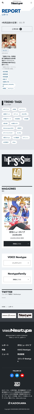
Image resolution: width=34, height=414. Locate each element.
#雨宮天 (19, 128)
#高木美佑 (5, 71)
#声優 (4, 88)
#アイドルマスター (8, 133)
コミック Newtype (24, 359)
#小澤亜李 (16, 137)
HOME (3, 306)
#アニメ (16, 114)
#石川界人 (24, 114)
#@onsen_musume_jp (8, 85)
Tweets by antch (4, 297)
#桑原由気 (5, 74)
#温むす (5, 79)
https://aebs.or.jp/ (21, 398)
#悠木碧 (5, 123)
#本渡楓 (26, 119)
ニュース (5, 354)
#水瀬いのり (14, 123)
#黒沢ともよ (6, 137)
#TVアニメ (6, 109)
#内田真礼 (17, 119)
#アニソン (25, 137)
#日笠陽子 (6, 142)
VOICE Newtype (24, 349)
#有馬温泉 (5, 77)
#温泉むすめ (6, 82)
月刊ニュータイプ (24, 345)
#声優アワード (7, 119)
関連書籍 (20, 354)
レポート (5, 345)
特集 (3, 349)
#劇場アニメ (6, 114)
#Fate (14, 142)
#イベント (11, 88)
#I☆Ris (19, 133)
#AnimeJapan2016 (8, 128)
